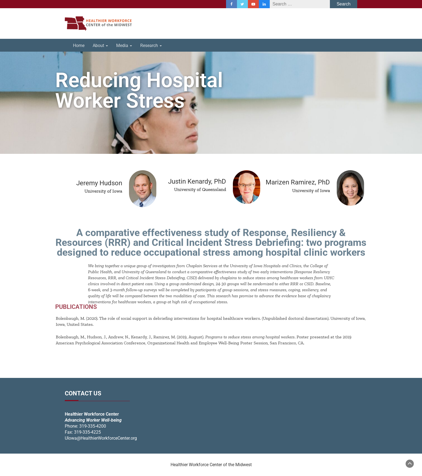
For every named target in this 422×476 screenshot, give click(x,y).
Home (78, 45)
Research (151, 45)
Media (124, 45)
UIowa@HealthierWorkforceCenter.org (101, 438)
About (100, 45)
